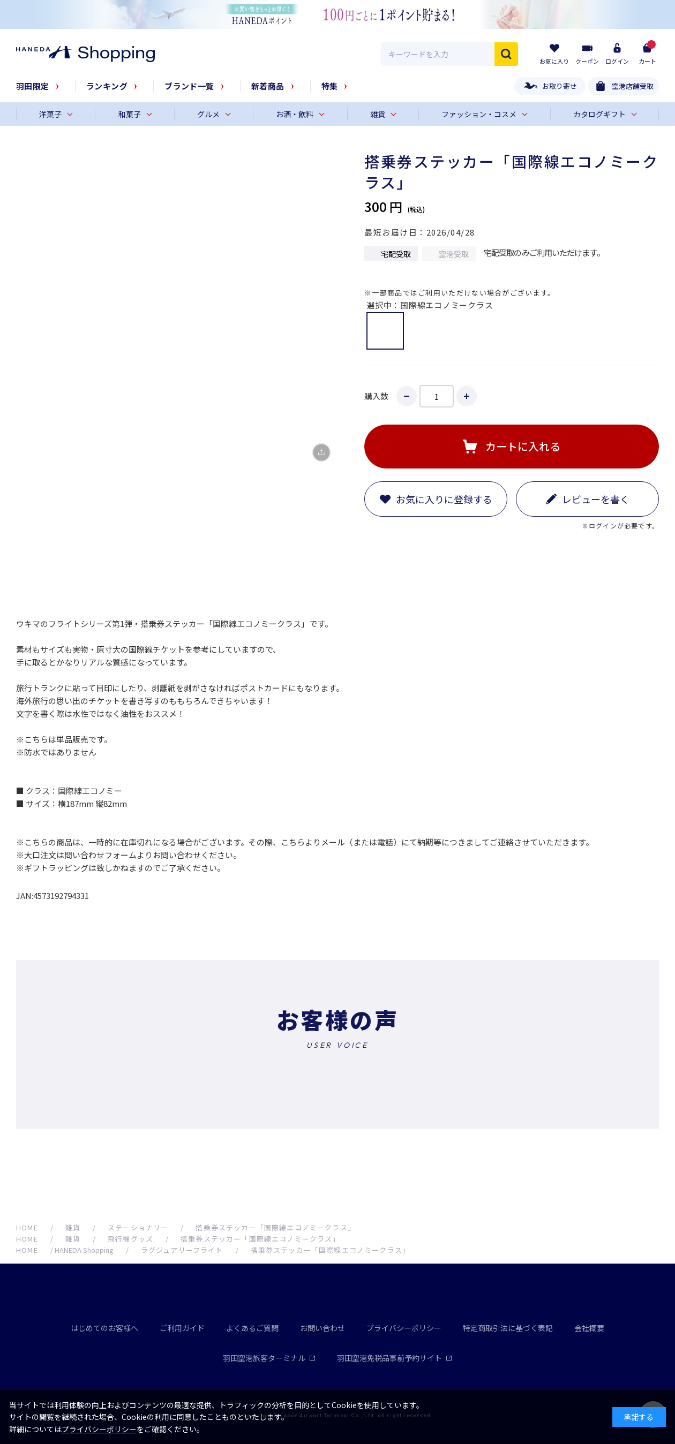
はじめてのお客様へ (104, 1327)
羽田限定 (32, 86)
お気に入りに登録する (444, 499)
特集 (329, 86)
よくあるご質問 (252, 1327)
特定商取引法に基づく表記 (508, 1327)
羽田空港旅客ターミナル (269, 1357)
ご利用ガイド (182, 1327)
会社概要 (589, 1327)
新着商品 (267, 86)
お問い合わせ (322, 1327)
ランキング (107, 86)
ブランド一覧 (189, 86)
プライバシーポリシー (403, 1327)
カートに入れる (522, 446)
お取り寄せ (559, 86)
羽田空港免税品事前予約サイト (394, 1357)
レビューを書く (595, 499)
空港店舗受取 (633, 86)
